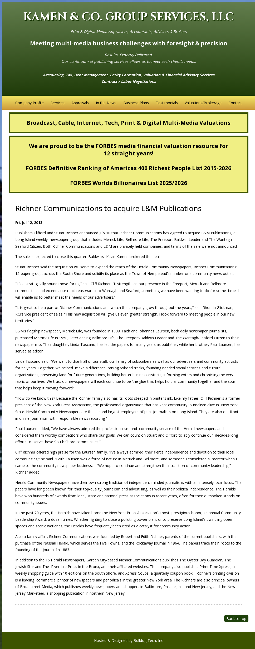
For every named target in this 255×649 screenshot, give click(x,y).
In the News (106, 102)
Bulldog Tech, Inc (148, 640)
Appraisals (80, 102)
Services (58, 102)
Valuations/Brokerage (203, 102)
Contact (235, 102)
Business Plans (136, 102)
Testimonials (167, 102)
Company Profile (29, 102)
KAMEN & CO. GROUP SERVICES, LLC (128, 17)
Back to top (236, 618)
